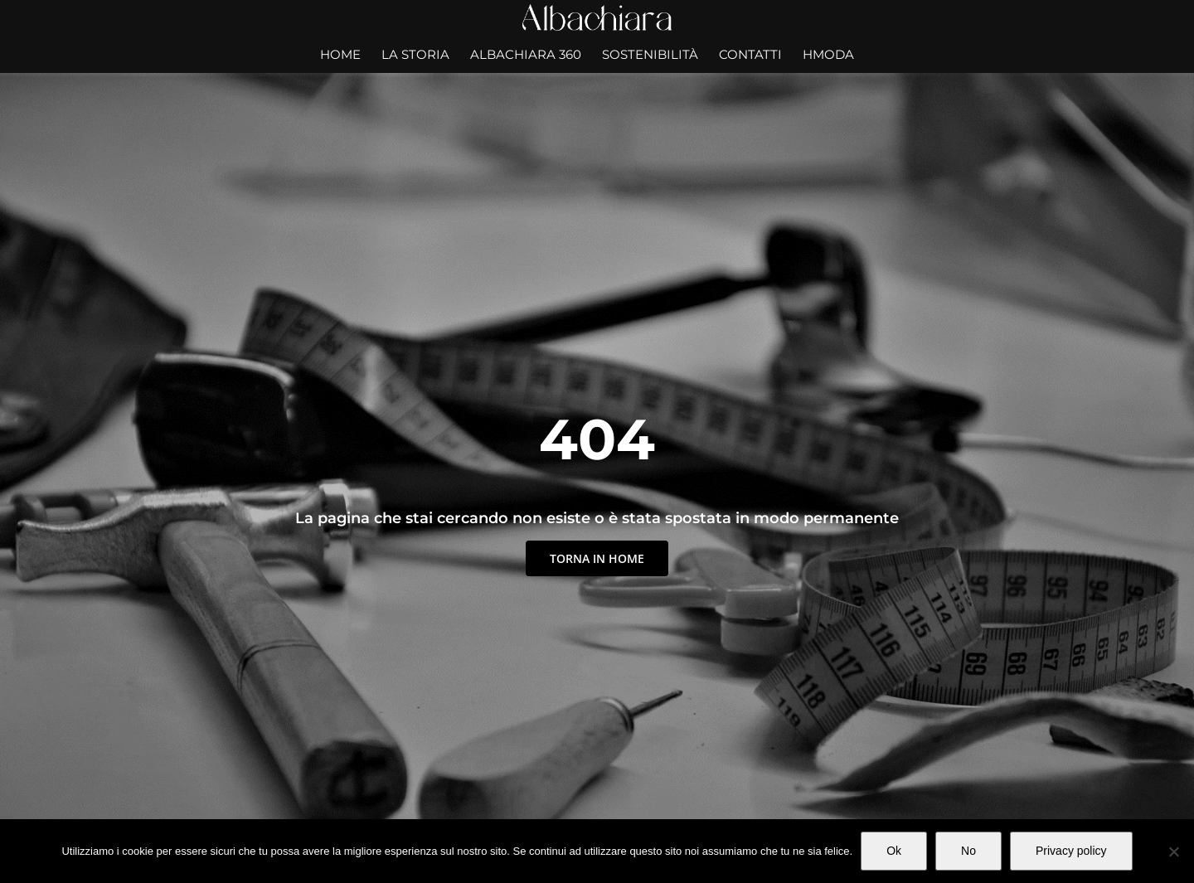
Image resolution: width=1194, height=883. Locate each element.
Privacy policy (1071, 850)
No (968, 850)
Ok (893, 850)
